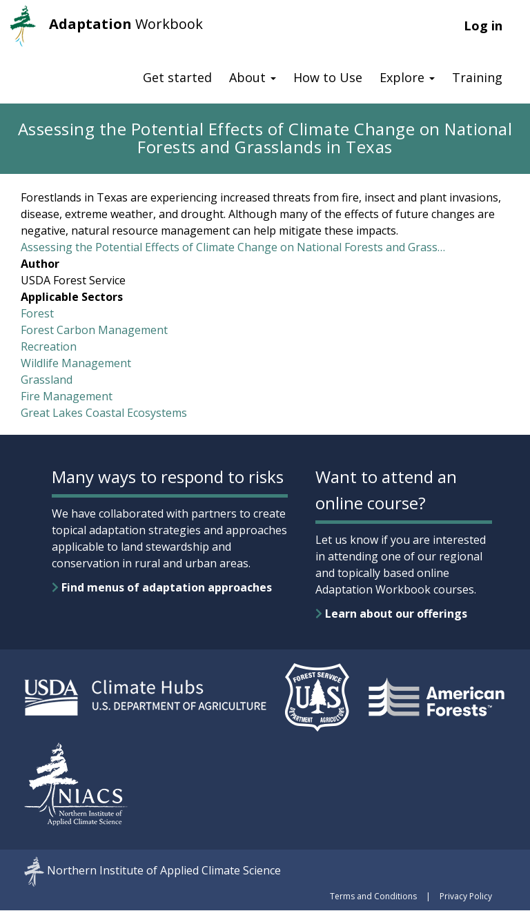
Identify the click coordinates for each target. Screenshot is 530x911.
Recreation (49, 346)
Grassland (46, 379)
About (252, 77)
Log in (483, 25)
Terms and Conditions (373, 896)
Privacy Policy (466, 896)
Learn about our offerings (391, 613)
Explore (407, 77)
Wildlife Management (76, 363)
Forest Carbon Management (94, 329)
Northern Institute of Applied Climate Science (164, 870)
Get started (177, 77)
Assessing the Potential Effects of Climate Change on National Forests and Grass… (233, 247)
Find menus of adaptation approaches (162, 587)
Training (477, 77)
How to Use (327, 77)
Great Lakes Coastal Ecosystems (104, 412)
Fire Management (66, 396)
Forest (37, 313)
